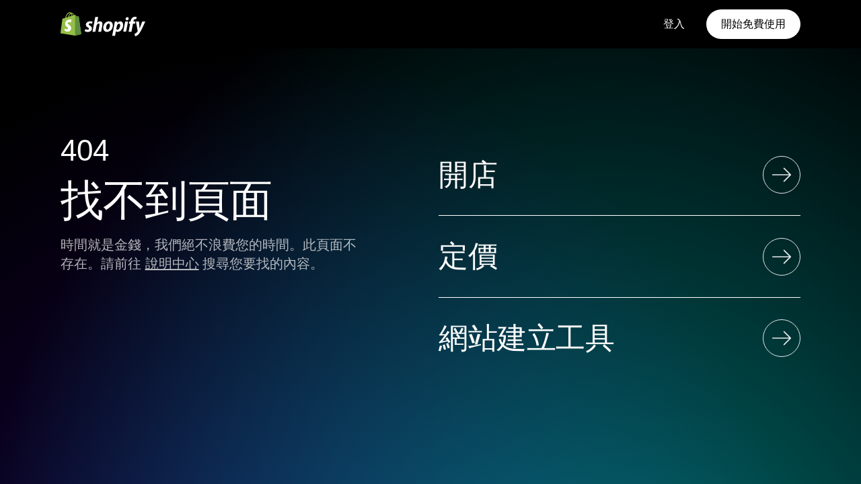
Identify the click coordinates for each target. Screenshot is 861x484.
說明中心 (172, 263)
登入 (674, 24)
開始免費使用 (753, 24)
